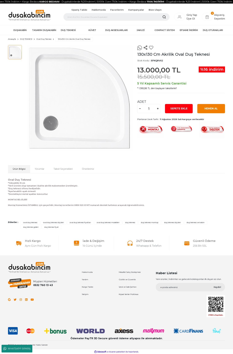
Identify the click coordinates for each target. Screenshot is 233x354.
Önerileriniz (88, 169)
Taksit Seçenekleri (63, 169)
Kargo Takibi (87, 287)
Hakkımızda (99, 9)
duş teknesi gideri (30, 227)
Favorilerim (117, 9)
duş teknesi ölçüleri (172, 222)
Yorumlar (39, 169)
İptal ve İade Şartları (128, 287)
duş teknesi (130, 222)
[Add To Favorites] (151, 48)
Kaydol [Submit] (217, 287)
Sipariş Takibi (79, 9)
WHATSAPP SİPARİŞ (17, 348)
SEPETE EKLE (178, 108)
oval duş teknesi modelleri (108, 222)
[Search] (116, 17)
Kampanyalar (136, 9)
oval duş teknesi (30, 222)
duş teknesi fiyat (51, 227)
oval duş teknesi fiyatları (80, 222)
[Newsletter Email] (190, 287)
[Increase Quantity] (157, 108)
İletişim (85, 294)
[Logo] (29, 15)
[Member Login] (179, 17)
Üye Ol (191, 18)
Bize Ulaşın (155, 9)
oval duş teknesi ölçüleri (53, 222)
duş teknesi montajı (149, 222)
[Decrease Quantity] (140, 108)
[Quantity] (148, 108)
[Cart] (213, 17)
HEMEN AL (211, 108)
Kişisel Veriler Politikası (128, 294)
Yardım (85, 279)
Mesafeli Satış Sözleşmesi (130, 272)
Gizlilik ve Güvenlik (127, 279)
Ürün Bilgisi (19, 169)
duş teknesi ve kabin (196, 222)
